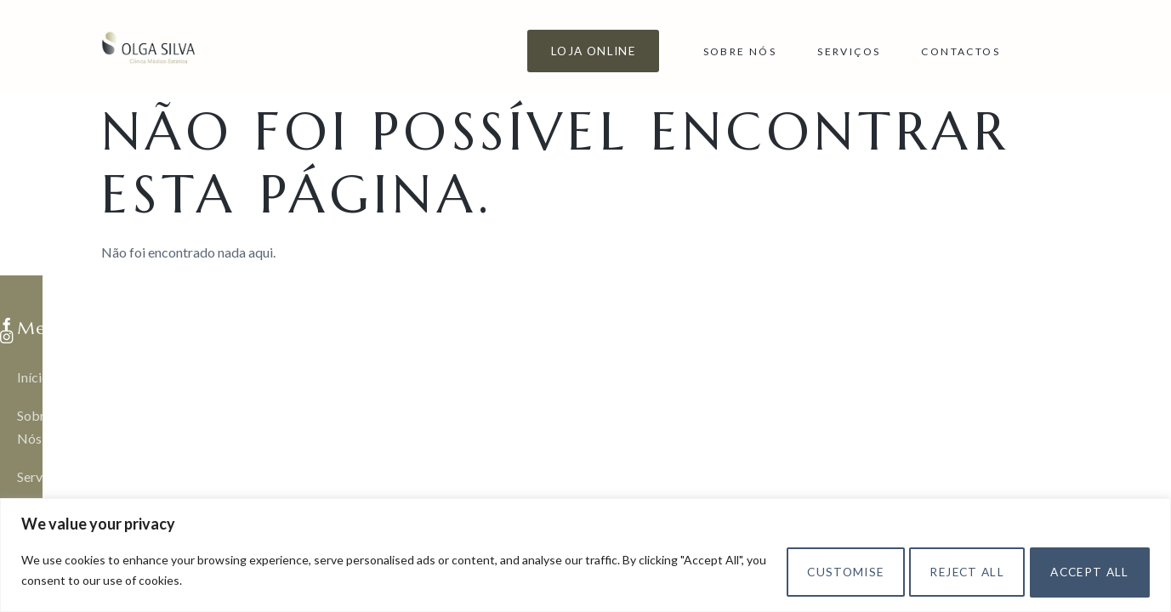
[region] (585, 554)
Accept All (1082, 570)
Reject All (944, 570)
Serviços (848, 51)
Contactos (960, 51)
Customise (806, 570)
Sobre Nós (740, 51)
